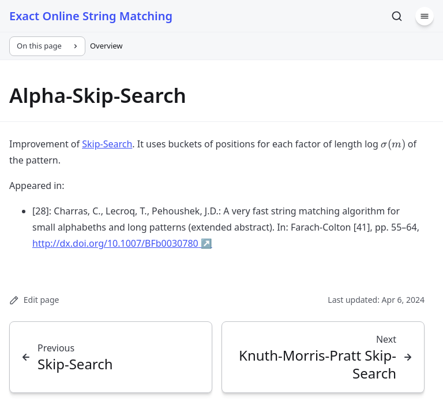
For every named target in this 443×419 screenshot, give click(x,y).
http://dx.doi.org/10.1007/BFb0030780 (122, 243)
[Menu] (424, 16)
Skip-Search (107, 144)
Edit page (34, 299)
